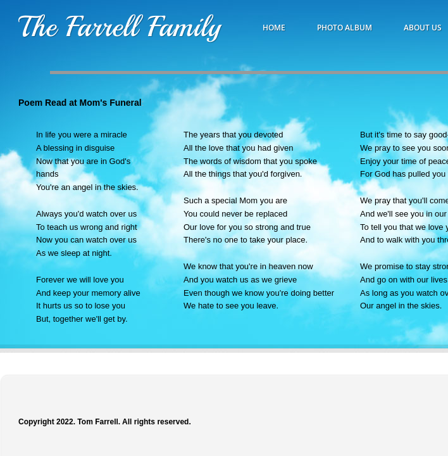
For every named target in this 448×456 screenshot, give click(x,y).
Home (274, 27)
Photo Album (344, 27)
